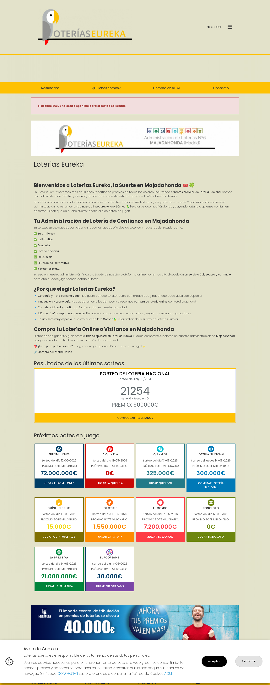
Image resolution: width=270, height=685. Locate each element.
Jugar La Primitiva (59, 586)
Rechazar (249, 661)
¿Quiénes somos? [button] (106, 88)
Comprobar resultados (135, 418)
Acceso (214, 27)
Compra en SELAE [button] (167, 88)
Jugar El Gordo (160, 537)
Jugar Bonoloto (211, 537)
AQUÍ (168, 673)
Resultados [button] (50, 88)
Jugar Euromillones (59, 483)
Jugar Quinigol (160, 483)
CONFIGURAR (67, 673)
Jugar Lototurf (109, 537)
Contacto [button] (221, 88)
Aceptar (214, 661)
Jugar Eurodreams (109, 586)
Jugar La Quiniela (110, 483)
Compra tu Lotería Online (55, 352)
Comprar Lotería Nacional (211, 485)
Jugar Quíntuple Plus (59, 537)
